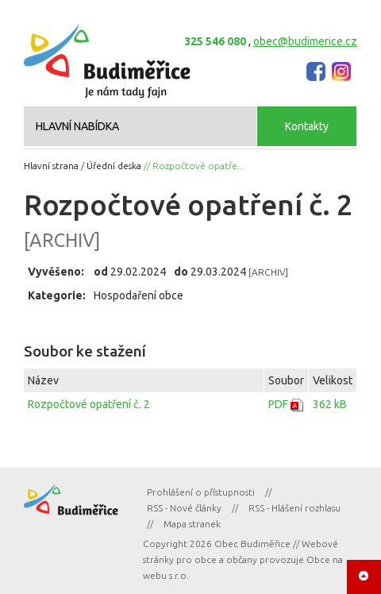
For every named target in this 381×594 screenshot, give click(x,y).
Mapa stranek (192, 524)
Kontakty (307, 126)
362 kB (330, 404)
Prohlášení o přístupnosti (201, 492)
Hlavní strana (51, 165)
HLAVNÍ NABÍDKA (77, 126)
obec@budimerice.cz (305, 41)
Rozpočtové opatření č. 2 (89, 404)
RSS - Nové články (184, 508)
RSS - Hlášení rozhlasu (294, 508)
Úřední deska (114, 165)
